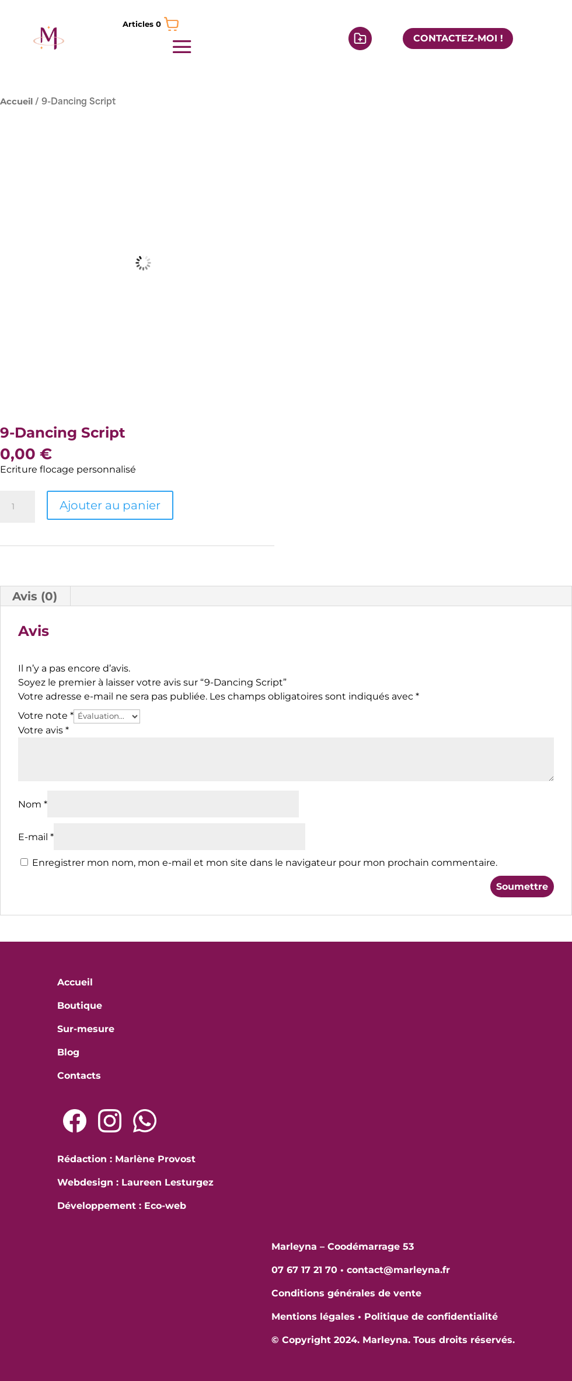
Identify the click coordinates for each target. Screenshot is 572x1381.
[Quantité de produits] (17, 507)
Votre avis (43, 730)
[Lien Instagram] (109, 1120)
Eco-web (165, 1205)
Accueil (16, 101)
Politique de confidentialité (431, 1316)
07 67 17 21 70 (304, 1269)
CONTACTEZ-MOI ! (458, 38)
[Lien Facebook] (74, 1120)
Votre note (46, 715)
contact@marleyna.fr (398, 1269)
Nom (32, 804)
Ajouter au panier (110, 505)
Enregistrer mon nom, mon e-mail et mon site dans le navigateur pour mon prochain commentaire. (264, 862)
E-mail (36, 836)
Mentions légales (313, 1316)
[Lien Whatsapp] (144, 1120)
